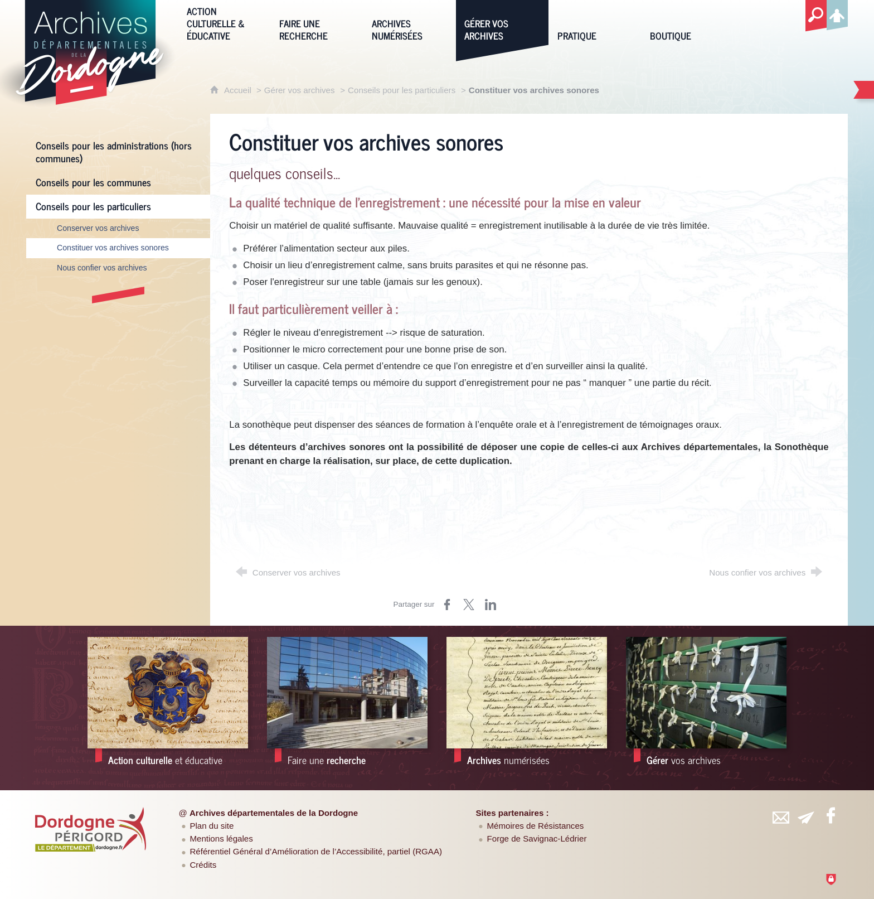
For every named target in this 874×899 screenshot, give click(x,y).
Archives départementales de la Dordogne (274, 813)
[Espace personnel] (837, 13)
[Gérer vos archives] (502, 23)
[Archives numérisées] (409, 23)
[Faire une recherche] (317, 23)
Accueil (239, 90)
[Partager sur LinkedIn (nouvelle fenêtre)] (490, 604)
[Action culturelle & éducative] (224, 23)
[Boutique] (688, 23)
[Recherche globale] (816, 16)
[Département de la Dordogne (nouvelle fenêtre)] (91, 829)
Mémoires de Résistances (535, 825)
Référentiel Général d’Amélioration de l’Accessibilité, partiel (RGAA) (316, 851)
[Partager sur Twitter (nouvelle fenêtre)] (468, 604)
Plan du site (212, 825)
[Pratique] (595, 23)
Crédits (203, 864)
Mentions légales (221, 838)
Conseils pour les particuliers (401, 90)
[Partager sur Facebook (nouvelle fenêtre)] (447, 604)
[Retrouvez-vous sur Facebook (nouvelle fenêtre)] (830, 815)
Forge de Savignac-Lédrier (537, 838)
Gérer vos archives (299, 90)
